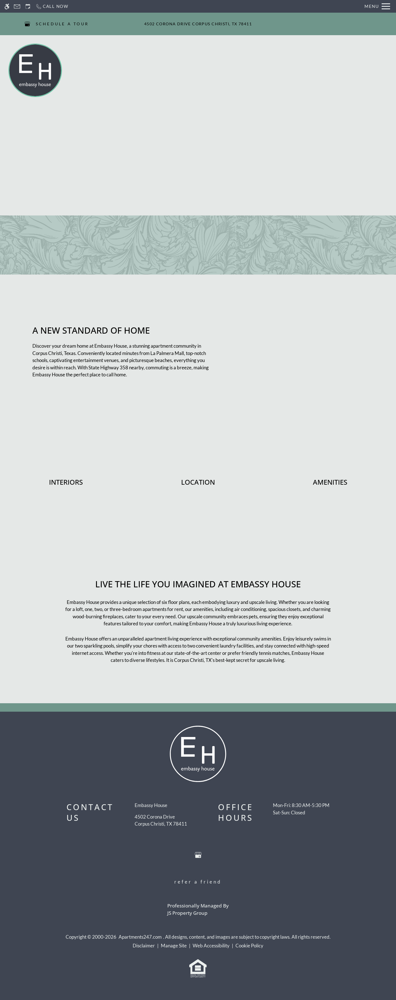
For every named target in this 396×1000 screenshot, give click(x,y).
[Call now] (52, 6)
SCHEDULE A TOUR (62, 23)
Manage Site (174, 946)
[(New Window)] (160, 820)
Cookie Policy (249, 946)
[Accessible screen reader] (7, 6)
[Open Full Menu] (377, 6)
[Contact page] (17, 6)
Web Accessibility (211, 946)
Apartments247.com (140, 937)
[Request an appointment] (28, 6)
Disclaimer (144, 946)
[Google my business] (27, 24)
